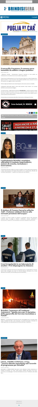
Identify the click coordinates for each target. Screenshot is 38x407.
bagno (26, 115)
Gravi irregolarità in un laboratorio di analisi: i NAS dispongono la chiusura (17, 265)
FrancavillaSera (4, 34)
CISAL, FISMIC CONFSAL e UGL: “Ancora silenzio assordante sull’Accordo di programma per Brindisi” (18, 363)
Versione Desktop (19, 403)
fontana (12, 115)
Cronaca (3, 288)
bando (16, 115)
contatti (34, 17)
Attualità (3, 133)
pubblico (30, 115)
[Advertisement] (19, 180)
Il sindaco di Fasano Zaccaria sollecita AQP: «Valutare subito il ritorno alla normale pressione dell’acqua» (17, 212)
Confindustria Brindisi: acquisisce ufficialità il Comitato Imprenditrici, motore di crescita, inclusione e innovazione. (16, 163)
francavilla (7, 115)
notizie (3, 117)
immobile (21, 115)
